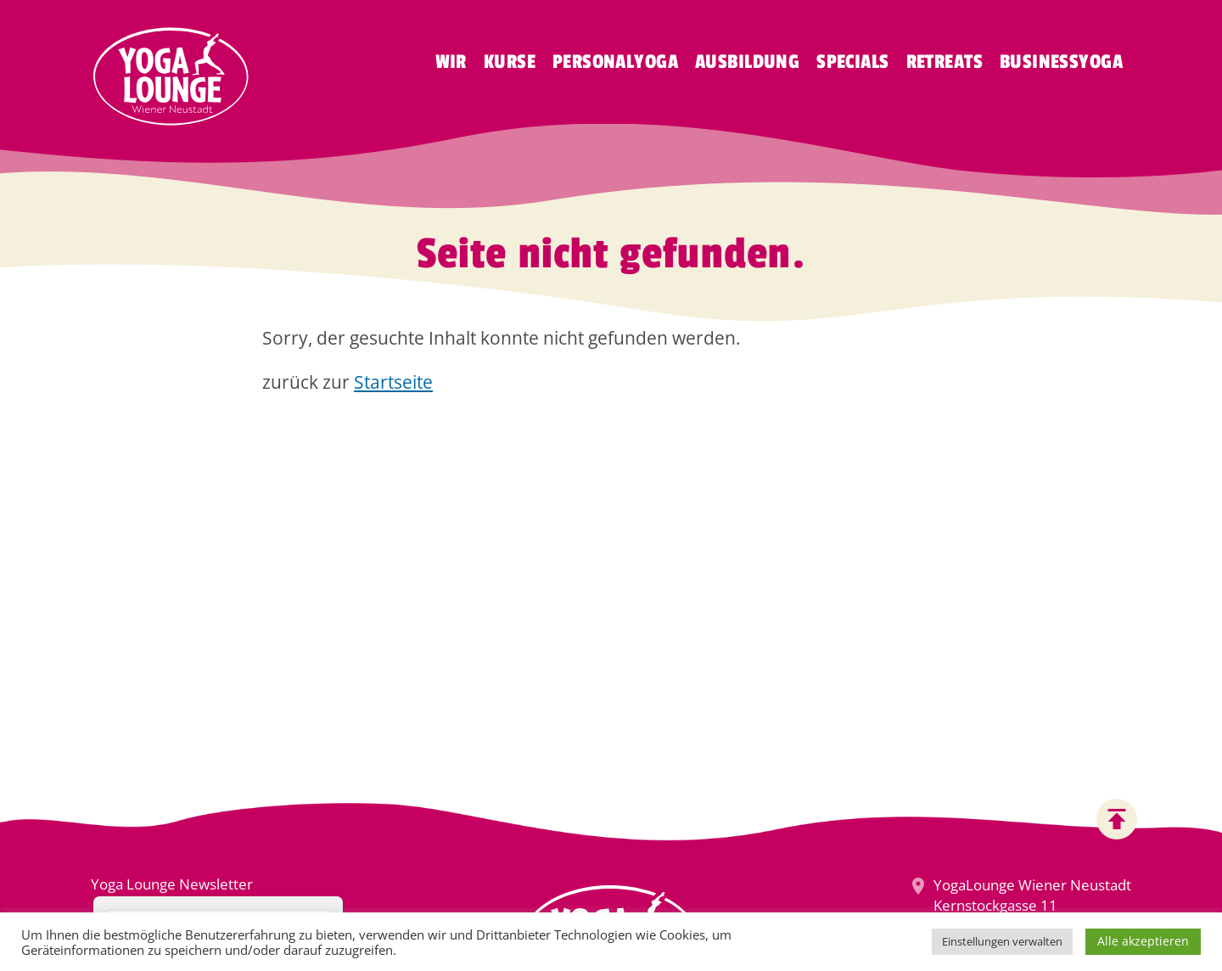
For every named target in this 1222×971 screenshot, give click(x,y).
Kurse (509, 62)
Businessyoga (1061, 62)
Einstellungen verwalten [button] (1002, 941)
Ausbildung (747, 62)
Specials (852, 62)
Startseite (393, 382)
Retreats (944, 62)
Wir (451, 62)
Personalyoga (615, 62)
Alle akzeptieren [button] (1143, 941)
